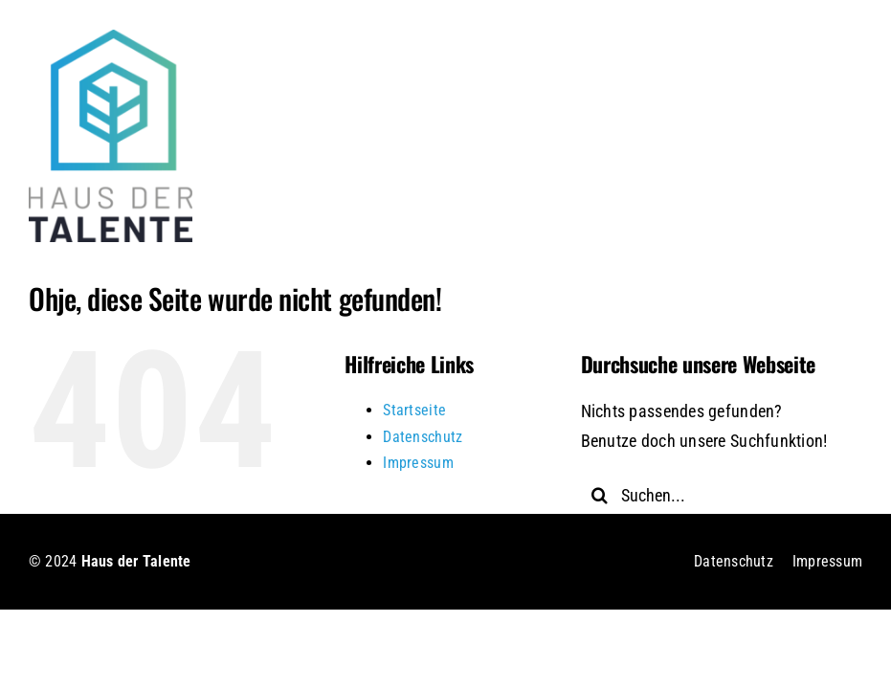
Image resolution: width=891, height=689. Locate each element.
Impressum (418, 463)
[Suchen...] (710, 495)
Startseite (414, 410)
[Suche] (600, 495)
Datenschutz (422, 437)
